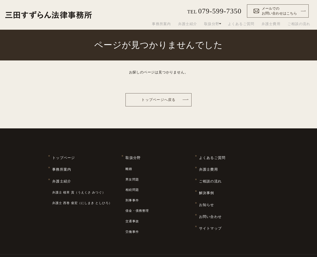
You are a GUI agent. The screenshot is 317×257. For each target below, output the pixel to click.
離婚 (128, 164)
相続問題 (132, 179)
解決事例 (206, 181)
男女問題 (132, 171)
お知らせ (206, 189)
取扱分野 (209, 24)
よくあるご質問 (241, 24)
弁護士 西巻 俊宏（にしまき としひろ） (82, 188)
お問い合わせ (210, 198)
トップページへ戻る (158, 100)
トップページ (63, 156)
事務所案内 (159, 24)
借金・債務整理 (137, 194)
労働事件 (132, 208)
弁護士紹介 (185, 24)
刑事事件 (132, 186)
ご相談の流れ (299, 24)
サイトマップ (210, 206)
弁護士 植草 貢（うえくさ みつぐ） (78, 180)
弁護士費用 (271, 24)
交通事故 (132, 201)
